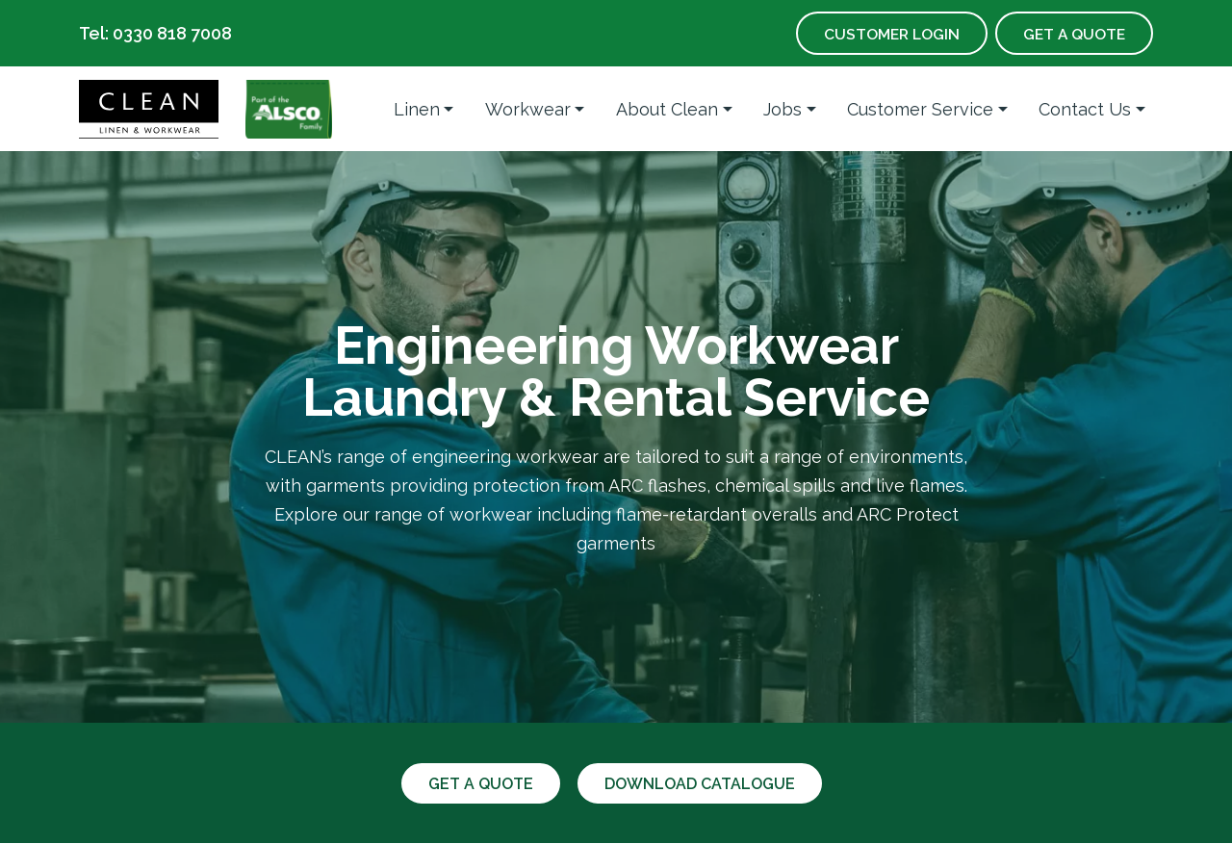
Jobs (782, 109)
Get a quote (477, 784)
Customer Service (920, 109)
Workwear (528, 109)
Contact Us (1085, 109)
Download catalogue (701, 784)
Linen (417, 109)
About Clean (667, 109)
